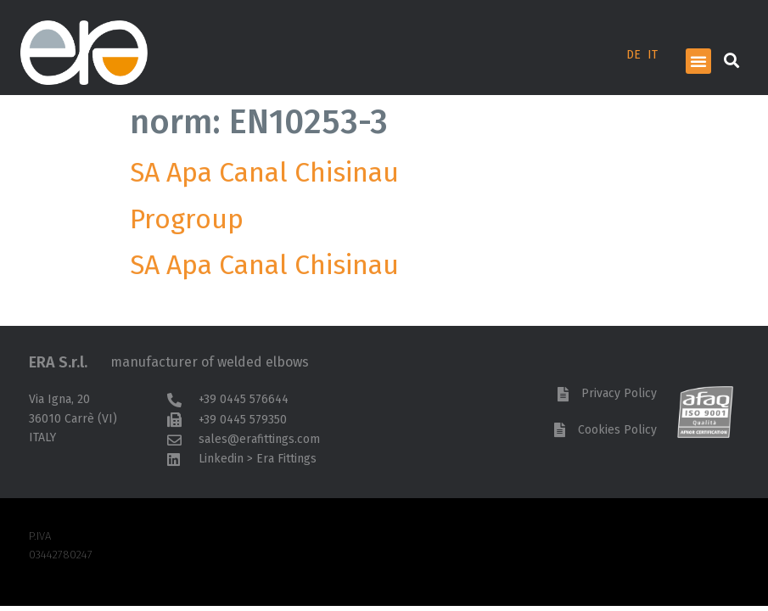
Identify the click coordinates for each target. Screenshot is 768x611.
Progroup (187, 219)
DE (633, 55)
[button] (698, 61)
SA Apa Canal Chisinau (271, 172)
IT (652, 55)
